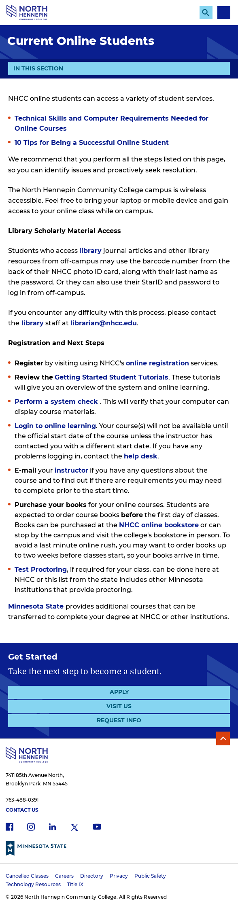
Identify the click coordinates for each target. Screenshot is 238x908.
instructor (71, 470)
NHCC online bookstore (159, 525)
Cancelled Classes (27, 876)
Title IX (75, 884)
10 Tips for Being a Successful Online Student (92, 142)
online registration (157, 363)
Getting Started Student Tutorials (111, 377)
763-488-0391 (22, 800)
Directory (91, 876)
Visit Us (119, 706)
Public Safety (150, 876)
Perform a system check (57, 401)
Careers (64, 876)
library (90, 251)
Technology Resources (33, 884)
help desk (140, 456)
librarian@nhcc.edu (103, 323)
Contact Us (22, 810)
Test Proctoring (41, 569)
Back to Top (223, 738)
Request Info (119, 720)
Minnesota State (36, 606)
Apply (119, 692)
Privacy (119, 876)
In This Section (38, 69)
